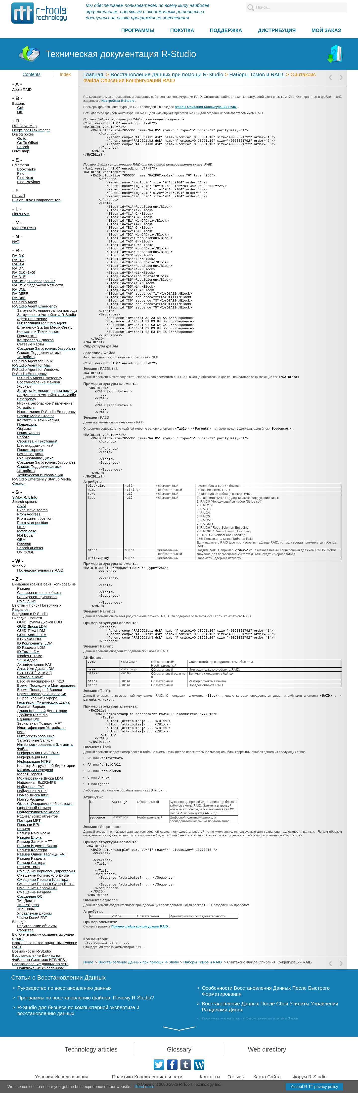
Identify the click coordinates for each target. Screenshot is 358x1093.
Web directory (267, 1049)
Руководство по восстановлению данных (64, 988)
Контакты (210, 1076)
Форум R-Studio (310, 1076)
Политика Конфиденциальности (147, 1076)
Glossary (179, 1049)
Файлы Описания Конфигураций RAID (206, 107)
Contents (32, 74)
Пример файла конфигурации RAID (140, 926)
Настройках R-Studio (118, 100)
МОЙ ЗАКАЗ (326, 30)
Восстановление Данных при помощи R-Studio (168, 74)
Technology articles (91, 1049)
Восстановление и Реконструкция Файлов (250, 1019)
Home (88, 962)
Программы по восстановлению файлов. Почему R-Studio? (85, 997)
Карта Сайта (267, 1076)
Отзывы (236, 1076)
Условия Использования (61, 1076)
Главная (94, 74)
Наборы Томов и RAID (257, 74)
